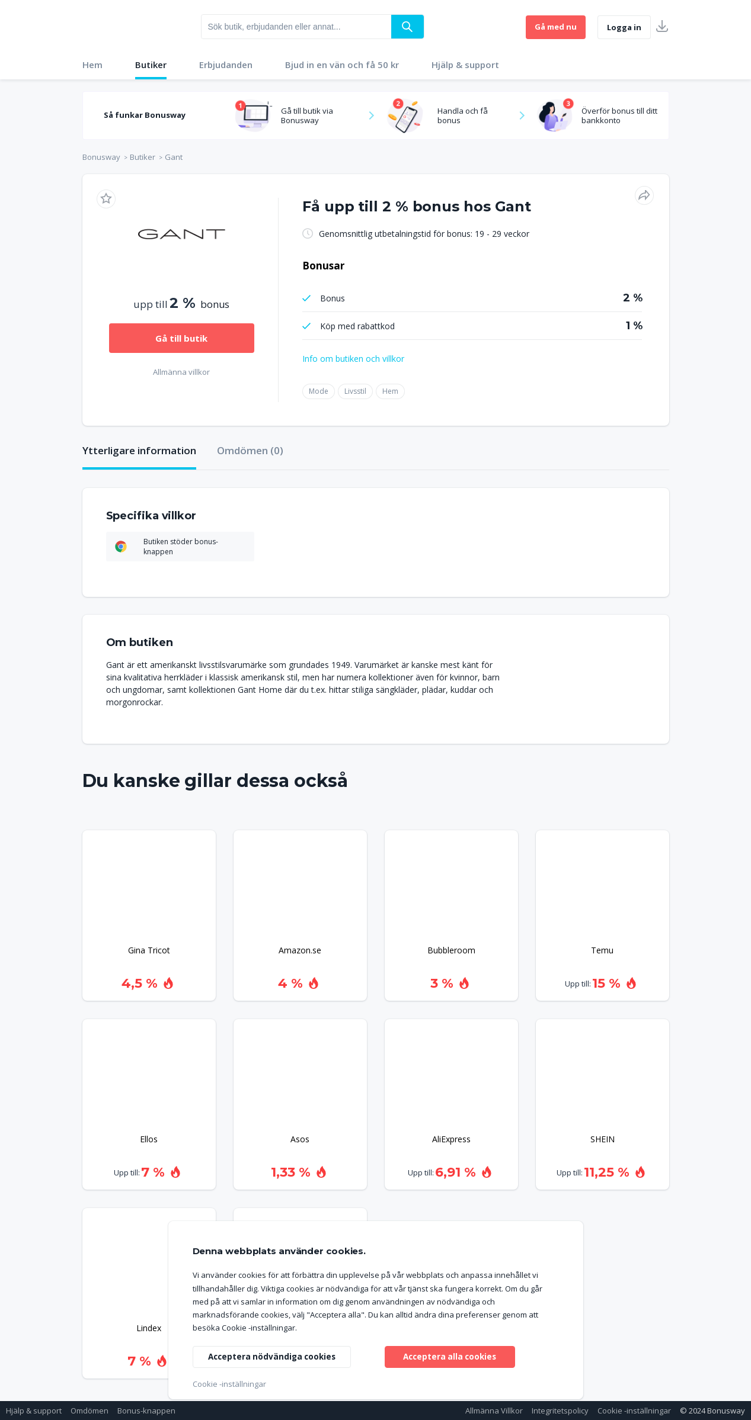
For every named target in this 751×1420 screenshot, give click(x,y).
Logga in (624, 27)
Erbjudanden (226, 64)
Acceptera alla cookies (449, 1355)
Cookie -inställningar (634, 1410)
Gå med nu (556, 26)
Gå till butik (181, 338)
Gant (174, 157)
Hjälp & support (465, 64)
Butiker (151, 64)
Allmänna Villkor (494, 1410)
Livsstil (355, 391)
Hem (92, 64)
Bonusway (101, 157)
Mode (318, 391)
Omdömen (89, 1410)
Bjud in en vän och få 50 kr (342, 64)
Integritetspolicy (560, 1410)
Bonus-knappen (146, 1410)
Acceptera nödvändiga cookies (274, 1355)
